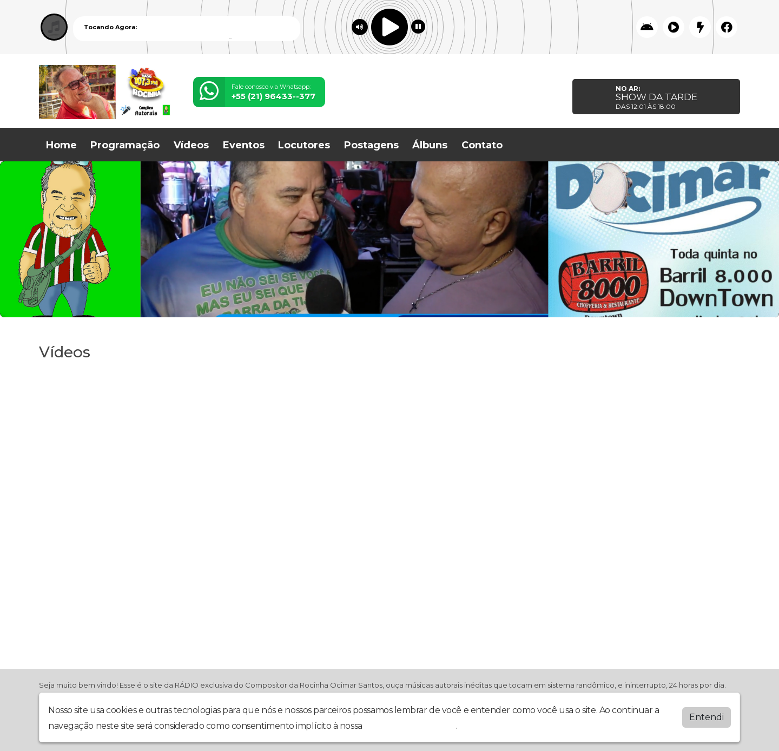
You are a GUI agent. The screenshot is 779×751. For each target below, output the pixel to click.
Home (61, 145)
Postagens (371, 145)
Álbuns (429, 145)
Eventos (244, 145)
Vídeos (191, 145)
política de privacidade (410, 726)
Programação (125, 145)
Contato (482, 145)
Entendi (706, 717)
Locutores (304, 145)
